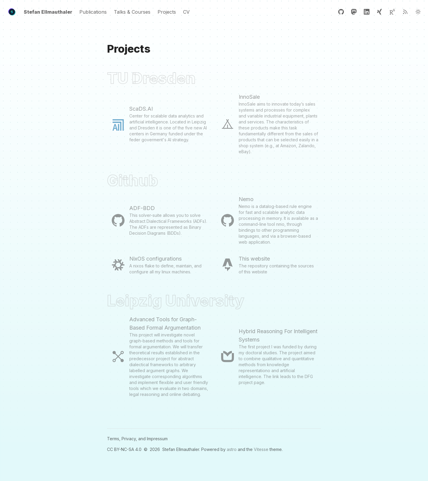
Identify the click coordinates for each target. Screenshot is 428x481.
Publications (93, 12)
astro (232, 449)
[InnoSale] (269, 124)
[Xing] (379, 12)
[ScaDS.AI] (159, 124)
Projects (167, 12)
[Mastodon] (354, 12)
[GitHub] (341, 12)
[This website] (269, 265)
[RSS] (405, 12)
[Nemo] (269, 220)
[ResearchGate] (392, 12)
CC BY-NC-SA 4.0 (124, 449)
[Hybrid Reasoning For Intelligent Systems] (269, 356)
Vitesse (261, 449)
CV (186, 12)
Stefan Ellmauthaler (48, 12)
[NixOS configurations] (159, 265)
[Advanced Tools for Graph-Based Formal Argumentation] (159, 356)
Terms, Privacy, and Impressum (137, 438)
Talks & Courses (132, 12)
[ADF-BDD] (159, 220)
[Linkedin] (366, 12)
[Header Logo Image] (12, 12)
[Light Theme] (418, 12)
